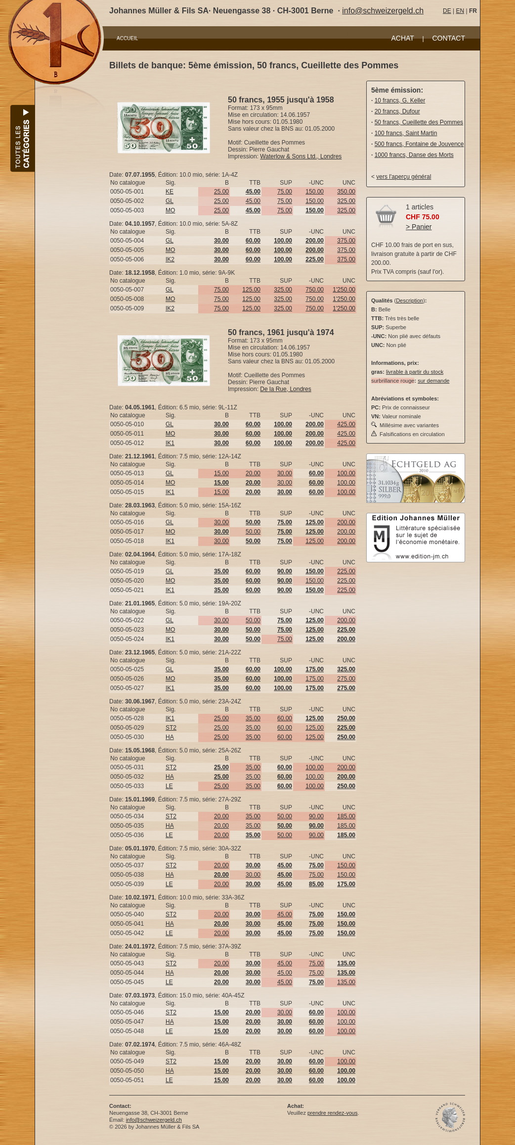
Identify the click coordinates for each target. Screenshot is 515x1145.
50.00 (253, 531)
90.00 (316, 816)
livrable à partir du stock (414, 372)
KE (169, 191)
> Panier (419, 227)
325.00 (346, 201)
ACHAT (402, 38)
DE (447, 10)
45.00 (253, 201)
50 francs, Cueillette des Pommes (419, 122)
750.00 (314, 289)
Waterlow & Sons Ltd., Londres (301, 156)
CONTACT (448, 38)
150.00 (314, 191)
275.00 (346, 678)
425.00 (346, 424)
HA (170, 737)
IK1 (170, 443)
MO (170, 210)
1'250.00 (344, 289)
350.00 (346, 191)
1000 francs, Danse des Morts (414, 154)
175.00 (314, 678)
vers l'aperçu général (403, 176)
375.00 (346, 240)
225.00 (346, 571)
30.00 (284, 473)
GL (169, 201)
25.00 (221, 191)
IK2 (170, 259)
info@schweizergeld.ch (383, 10)
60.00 (284, 718)
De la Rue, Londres (285, 389)
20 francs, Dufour (397, 111)
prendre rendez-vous (332, 1113)
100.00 (346, 473)
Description (409, 300)
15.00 (221, 473)
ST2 (171, 727)
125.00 (251, 289)
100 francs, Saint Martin (406, 133)
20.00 (253, 473)
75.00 (284, 191)
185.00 (346, 816)
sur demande (433, 381)
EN (460, 10)
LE (169, 786)
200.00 (346, 522)
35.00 (253, 718)
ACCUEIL (127, 38)
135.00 (346, 982)
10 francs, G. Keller (400, 100)
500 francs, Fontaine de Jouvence (419, 144)
